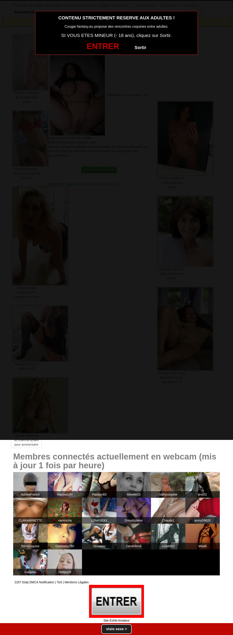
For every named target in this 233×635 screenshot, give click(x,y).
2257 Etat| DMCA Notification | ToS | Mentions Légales (52, 582)
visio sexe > (116, 629)
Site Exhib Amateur (116, 620)
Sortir (140, 47)
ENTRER (103, 46)
